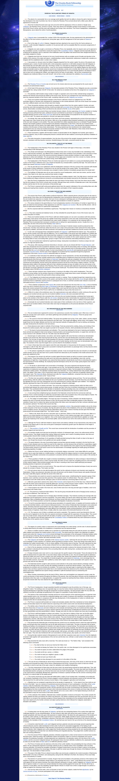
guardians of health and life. (40, 428)
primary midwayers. (44, 269)
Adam (25, 136)
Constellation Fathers (61, 517)
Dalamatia (37, 164)
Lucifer (41, 43)
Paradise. (46, 282)
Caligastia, (26, 26)
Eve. (30, 136)
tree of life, (83, 284)
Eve (49, 741)
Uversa (25, 771)
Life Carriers (81, 111)
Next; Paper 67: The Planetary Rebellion (60, 778)
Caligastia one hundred (68, 204)
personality (85, 74)
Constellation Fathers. (67, 50)
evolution (25, 545)
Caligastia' (91, 90)
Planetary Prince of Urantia (38, 84)
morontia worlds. (34, 251)
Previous (58, 10)
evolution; (68, 406)
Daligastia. (50, 164)
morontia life (70, 250)
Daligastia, (48, 88)
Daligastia (88, 762)
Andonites (63, 294)
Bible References (59, 76)
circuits (69, 109)
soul (35, 250)
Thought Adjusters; (86, 245)
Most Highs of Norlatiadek (49, 286)
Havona (38, 282)
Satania (88, 39)
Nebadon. (45, 775)
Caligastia (30, 37)
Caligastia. (53, 685)
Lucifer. (48, 690)
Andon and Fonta (47, 114)
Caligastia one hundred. (76, 97)
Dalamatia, (55, 259)
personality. (58, 532)
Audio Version (59, 34)
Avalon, (72, 125)
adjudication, (85, 769)
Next (62, 10)
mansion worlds (42, 253)
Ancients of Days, (33, 771)
